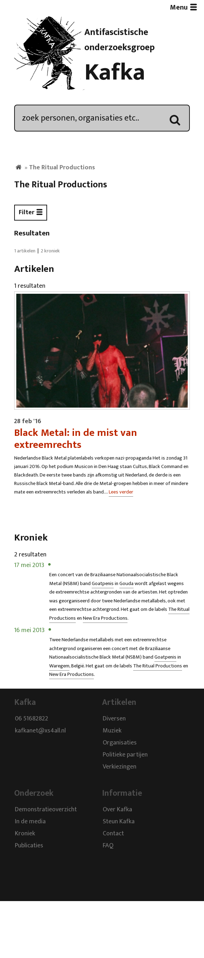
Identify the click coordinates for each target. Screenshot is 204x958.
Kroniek (25, 834)
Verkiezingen (119, 766)
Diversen (114, 718)
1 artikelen (24, 251)
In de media (30, 822)
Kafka (114, 72)
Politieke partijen (125, 754)
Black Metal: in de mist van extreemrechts (75, 438)
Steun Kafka (119, 822)
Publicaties (29, 846)
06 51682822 (31, 718)
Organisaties (120, 742)
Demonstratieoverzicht (46, 810)
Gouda (126, 583)
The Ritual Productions (157, 666)
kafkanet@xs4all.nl (40, 730)
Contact (113, 834)
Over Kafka (117, 810)
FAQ (108, 846)
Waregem (59, 666)
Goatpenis (103, 583)
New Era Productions (105, 618)
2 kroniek (50, 251)
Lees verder (121, 492)
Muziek (112, 730)
